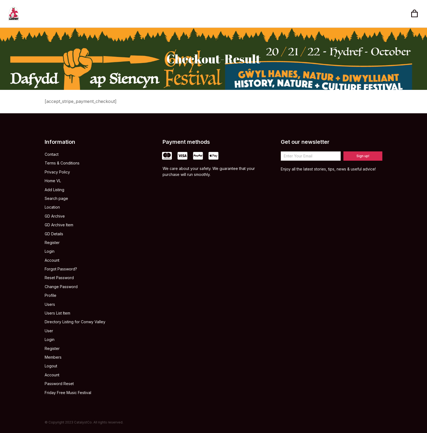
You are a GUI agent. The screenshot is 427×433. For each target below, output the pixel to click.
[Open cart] (414, 13)
